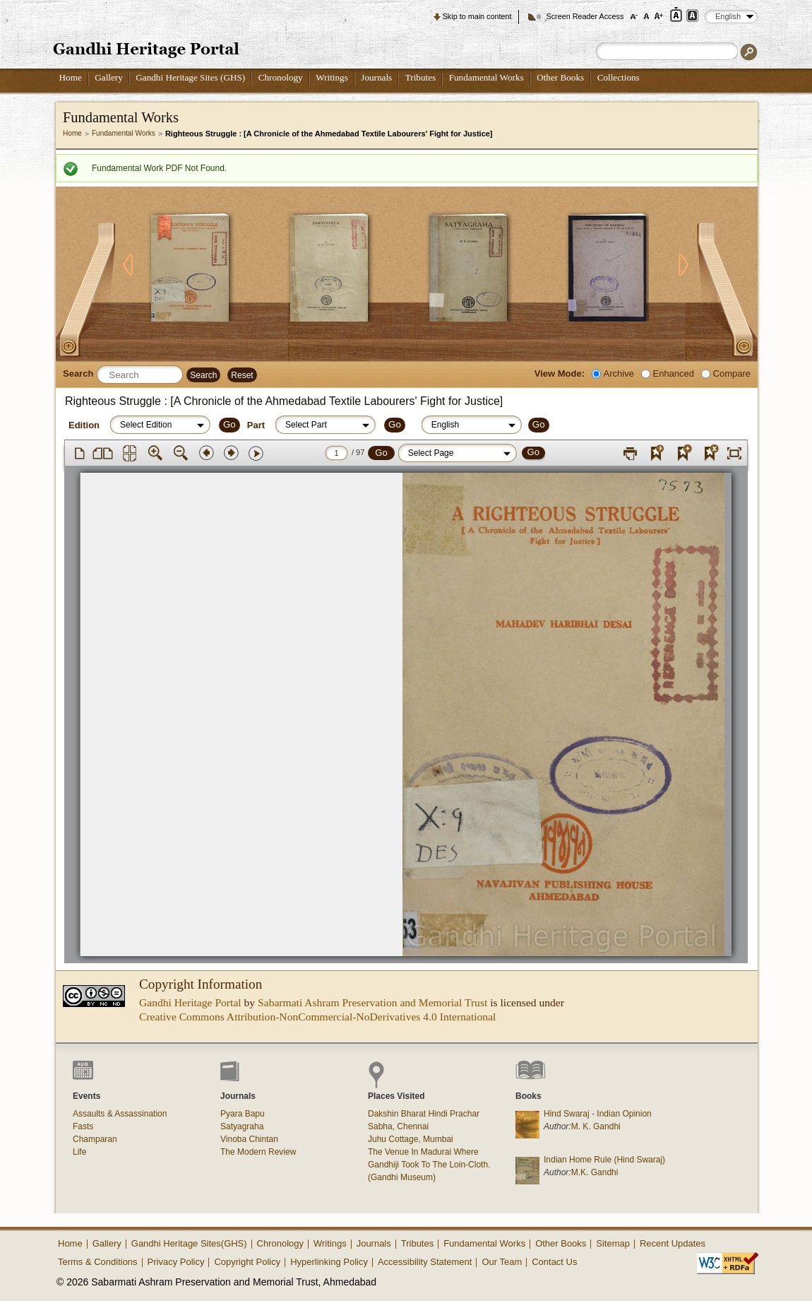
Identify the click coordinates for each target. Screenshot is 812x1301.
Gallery (109, 77)
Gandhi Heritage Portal (190, 1002)
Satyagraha (241, 1126)
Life (79, 1152)
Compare (732, 373)
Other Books (560, 77)
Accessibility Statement (425, 1261)
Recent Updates (672, 1243)
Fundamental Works (486, 77)
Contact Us (554, 1261)
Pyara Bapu (242, 1114)
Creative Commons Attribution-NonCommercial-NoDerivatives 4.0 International (317, 1017)
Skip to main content (477, 16)
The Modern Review (258, 1152)
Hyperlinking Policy (329, 1261)
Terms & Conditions (98, 1261)
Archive (619, 373)
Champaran (95, 1139)
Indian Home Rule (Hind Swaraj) (604, 1160)
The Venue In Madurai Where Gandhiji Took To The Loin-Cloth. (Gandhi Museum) (429, 1164)
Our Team (502, 1261)
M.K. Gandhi (595, 1172)
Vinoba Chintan (249, 1139)
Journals (376, 77)
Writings (332, 77)
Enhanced (673, 373)
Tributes (420, 77)
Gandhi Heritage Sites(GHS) (189, 1243)
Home (70, 77)
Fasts (83, 1126)
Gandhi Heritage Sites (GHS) (190, 77)
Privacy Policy (176, 1261)
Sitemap (613, 1243)
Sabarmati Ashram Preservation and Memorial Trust (372, 1002)
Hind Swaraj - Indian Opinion (598, 1114)
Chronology (280, 77)
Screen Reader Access (584, 16)
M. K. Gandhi (596, 1126)
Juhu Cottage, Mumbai (410, 1139)
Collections (618, 77)
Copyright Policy (247, 1261)
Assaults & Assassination (120, 1114)
